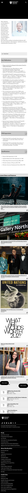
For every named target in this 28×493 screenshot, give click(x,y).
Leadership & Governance (6, 454)
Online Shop (3, 490)
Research (3, 452)
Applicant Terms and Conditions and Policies (10, 445)
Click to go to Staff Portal (6, 487)
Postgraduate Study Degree (6, 436)
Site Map (3, 471)
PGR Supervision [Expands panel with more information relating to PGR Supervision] (6, 133)
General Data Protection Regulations (8, 489)
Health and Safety (4, 482)
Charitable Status (4, 457)
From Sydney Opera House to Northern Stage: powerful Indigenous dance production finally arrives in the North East (14, 207)
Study (2, 433)
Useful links (4, 474)
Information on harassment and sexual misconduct (11, 469)
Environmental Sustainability (7, 483)
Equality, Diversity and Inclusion (7, 480)
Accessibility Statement (6, 461)
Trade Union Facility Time (6, 468)
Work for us (3, 455)
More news (4, 383)
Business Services (4, 450)
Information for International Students (9, 440)
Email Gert (6, 53)
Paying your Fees (4, 478)
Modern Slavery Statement (6, 466)
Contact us (3, 476)
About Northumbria (6, 448)
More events (23, 385)
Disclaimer (3, 464)
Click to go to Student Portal (7, 485)
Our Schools (3, 438)
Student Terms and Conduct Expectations (9, 443)
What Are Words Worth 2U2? (7, 343)
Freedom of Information (6, 459)
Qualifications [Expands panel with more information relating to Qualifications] (6, 151)
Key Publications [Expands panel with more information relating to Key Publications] (6, 60)
